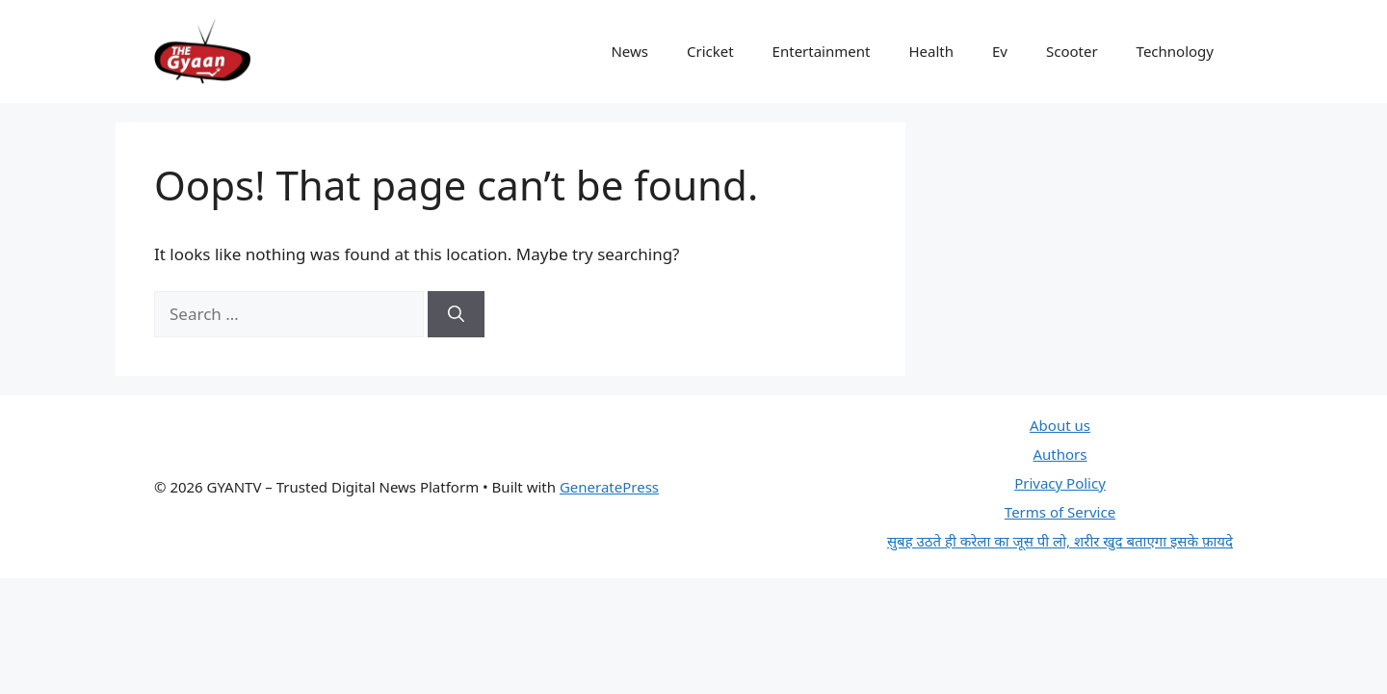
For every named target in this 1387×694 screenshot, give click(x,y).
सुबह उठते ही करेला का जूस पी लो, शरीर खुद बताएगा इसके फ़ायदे (1060, 540)
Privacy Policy (1060, 483)
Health (931, 51)
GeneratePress (609, 486)
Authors (1059, 454)
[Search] (456, 314)
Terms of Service (1060, 511)
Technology (1175, 51)
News (629, 51)
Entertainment (821, 51)
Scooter (1072, 51)
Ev (1000, 51)
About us (1060, 425)
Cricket (710, 51)
